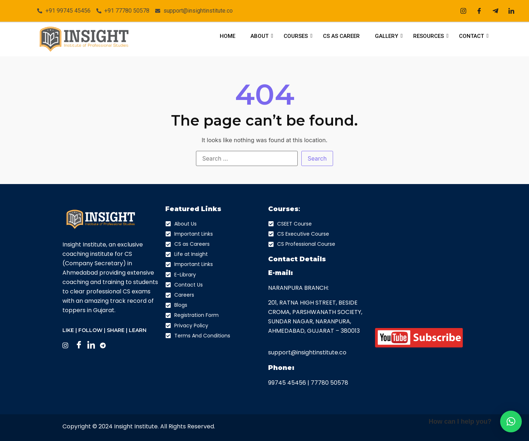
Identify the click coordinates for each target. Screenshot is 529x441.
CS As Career (341, 36)
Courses (298, 36)
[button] (511, 421)
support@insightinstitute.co (307, 352)
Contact (473, 36)
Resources (430, 36)
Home (227, 36)
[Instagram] (463, 10)
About (261, 36)
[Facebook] (479, 10)
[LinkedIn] (511, 10)
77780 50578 (329, 383)
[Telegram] (495, 10)
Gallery (388, 36)
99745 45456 (287, 383)
